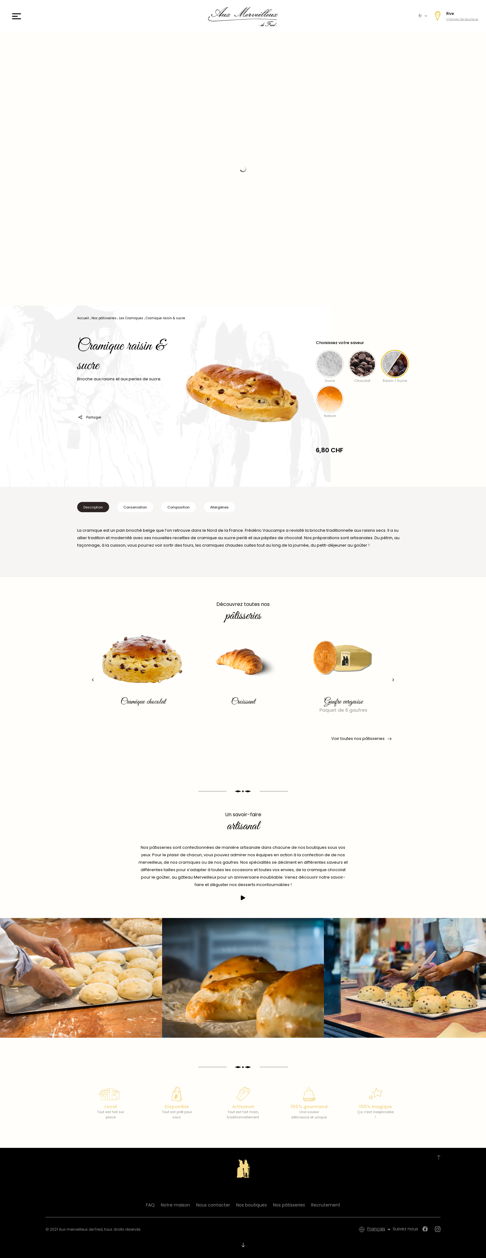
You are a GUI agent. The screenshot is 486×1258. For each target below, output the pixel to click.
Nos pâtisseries (289, 1205)
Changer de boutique (462, 19)
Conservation (135, 507)
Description (93, 507)
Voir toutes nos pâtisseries (361, 739)
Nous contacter (213, 1205)
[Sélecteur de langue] (380, 1229)
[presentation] (92, 679)
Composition (178, 507)
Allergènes (219, 507)
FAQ (150, 1205)
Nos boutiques (251, 1205)
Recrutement (325, 1205)
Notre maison (175, 1205)
